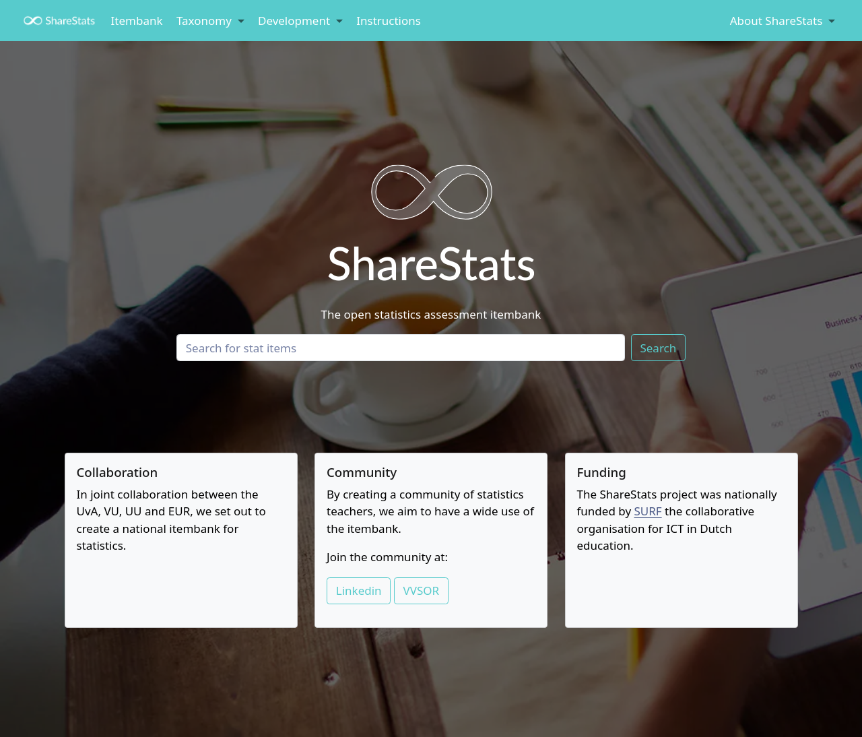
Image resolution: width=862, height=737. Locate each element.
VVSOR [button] (421, 590)
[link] (210, 21)
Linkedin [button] (359, 590)
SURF (647, 511)
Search (658, 348)
